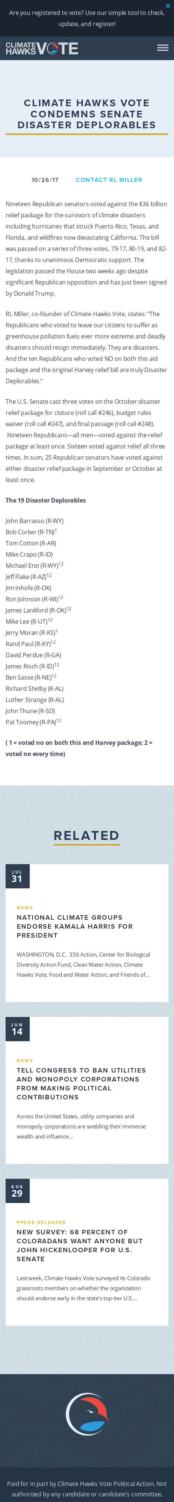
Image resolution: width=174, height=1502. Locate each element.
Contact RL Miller (109, 180)
